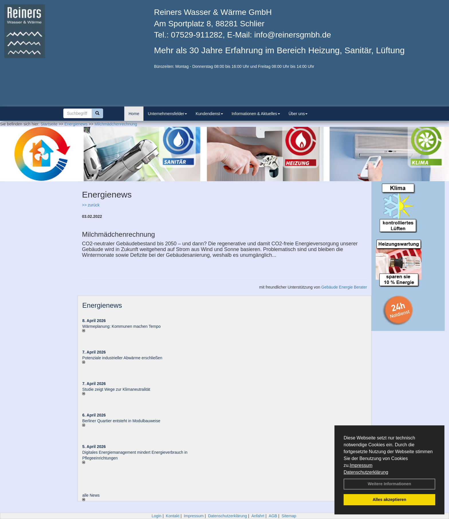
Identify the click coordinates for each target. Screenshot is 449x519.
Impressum (361, 465)
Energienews (102, 305)
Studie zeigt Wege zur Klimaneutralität (116, 389)
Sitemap (288, 516)
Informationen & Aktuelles (256, 113)
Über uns (298, 113)
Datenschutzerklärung (366, 472)
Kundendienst (209, 113)
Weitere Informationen (389, 483)
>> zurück (90, 205)
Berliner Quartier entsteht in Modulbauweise (121, 421)
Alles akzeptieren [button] (389, 499)
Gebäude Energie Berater (344, 287)
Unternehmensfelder (167, 113)
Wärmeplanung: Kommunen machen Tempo (121, 326)
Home (134, 113)
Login (156, 516)
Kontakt (172, 516)
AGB (273, 516)
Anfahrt (257, 516)
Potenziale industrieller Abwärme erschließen (122, 358)
